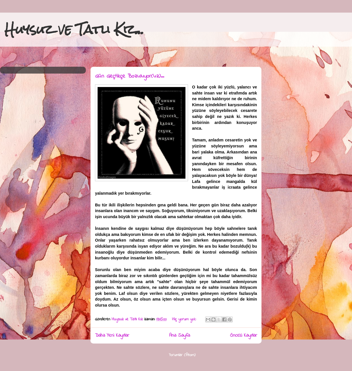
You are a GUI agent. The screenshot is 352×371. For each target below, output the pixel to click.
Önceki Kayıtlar (243, 335)
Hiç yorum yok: (184, 319)
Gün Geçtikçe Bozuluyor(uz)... (129, 76)
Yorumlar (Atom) (182, 355)
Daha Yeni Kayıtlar (112, 335)
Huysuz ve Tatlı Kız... (74, 29)
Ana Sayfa (179, 335)
